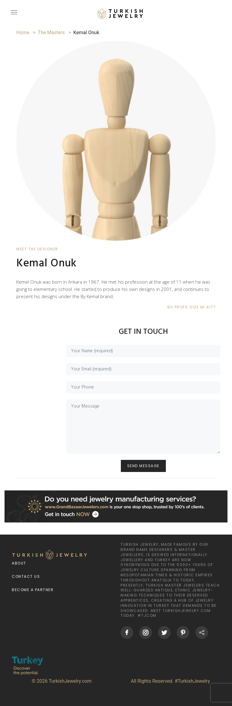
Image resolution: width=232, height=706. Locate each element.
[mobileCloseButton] (13, 15)
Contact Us (26, 576)
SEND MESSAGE (143, 465)
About (19, 563)
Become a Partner (32, 589)
